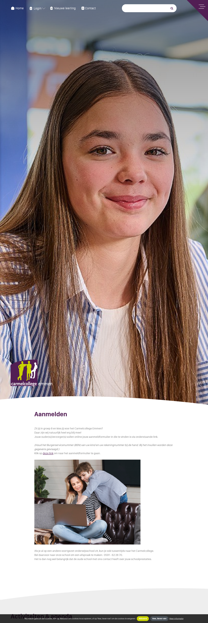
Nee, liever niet (159, 618)
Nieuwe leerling (62, 8)
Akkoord (143, 618)
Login (35, 8)
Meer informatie (176, 618)
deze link (48, 453)
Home (17, 8)
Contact (88, 8)
